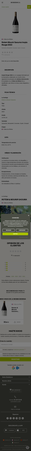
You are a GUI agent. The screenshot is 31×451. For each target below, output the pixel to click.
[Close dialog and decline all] (29, 215)
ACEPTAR (15, 234)
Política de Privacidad (15, 223)
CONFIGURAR (22, 230)
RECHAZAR (8, 230)
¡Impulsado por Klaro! (23, 237)
